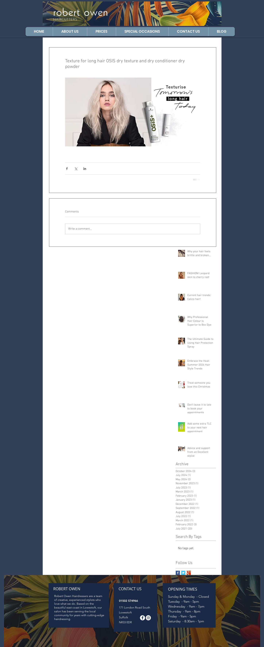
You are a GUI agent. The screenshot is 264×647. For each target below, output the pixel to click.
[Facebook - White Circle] (142, 617)
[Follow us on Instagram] (148, 617)
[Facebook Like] (208, 9)
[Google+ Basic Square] (189, 573)
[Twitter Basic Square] (183, 573)
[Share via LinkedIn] (84, 168)
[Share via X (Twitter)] (76, 168)
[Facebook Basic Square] (178, 573)
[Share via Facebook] (67, 168)
